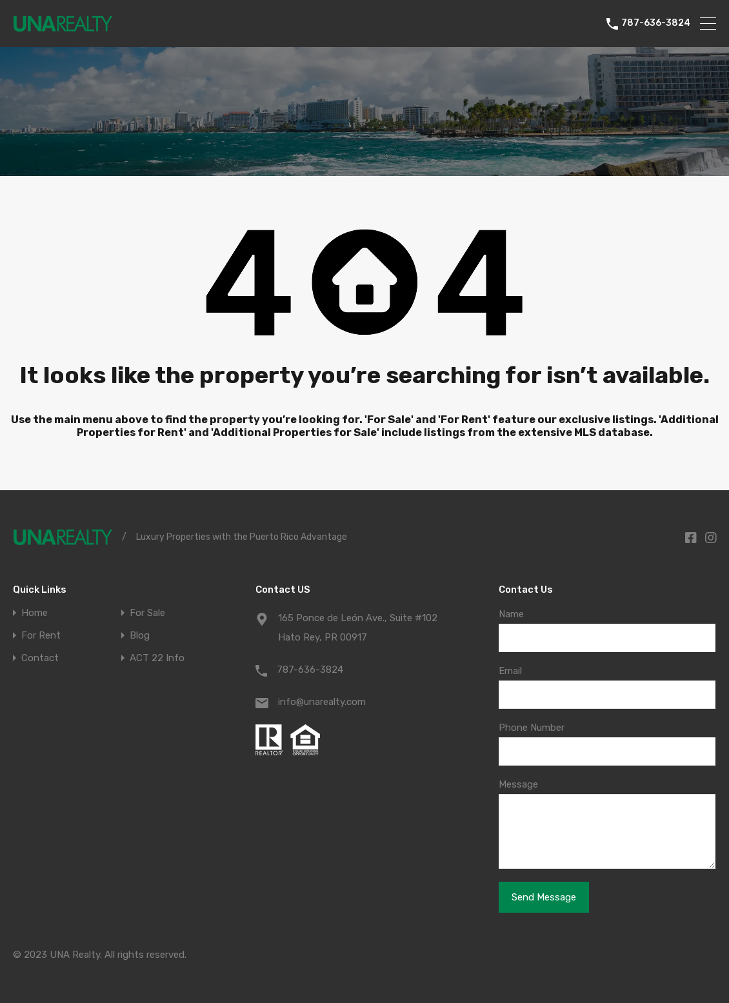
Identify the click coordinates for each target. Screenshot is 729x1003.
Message (518, 784)
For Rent (41, 636)
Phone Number (531, 727)
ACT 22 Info (157, 658)
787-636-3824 (655, 23)
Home (34, 613)
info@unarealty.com (322, 702)
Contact (40, 658)
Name (511, 614)
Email (510, 671)
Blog (140, 636)
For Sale (147, 613)
